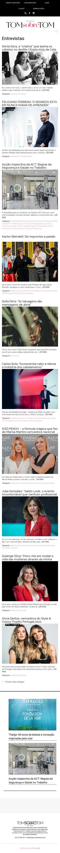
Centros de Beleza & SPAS (47, 221)
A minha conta (38, 8)
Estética (48, 224)
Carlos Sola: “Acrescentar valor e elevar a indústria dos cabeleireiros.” (29, 365)
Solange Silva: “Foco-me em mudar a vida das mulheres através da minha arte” (27, 559)
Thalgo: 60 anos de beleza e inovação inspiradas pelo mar (31, 736)
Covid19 (24, 224)
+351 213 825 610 (20, 837)
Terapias (27, 228)
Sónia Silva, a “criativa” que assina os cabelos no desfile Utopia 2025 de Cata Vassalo (29, 50)
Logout (21, 8)
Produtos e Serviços (28, 421)
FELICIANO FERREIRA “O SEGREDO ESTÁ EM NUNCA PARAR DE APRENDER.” (29, 103)
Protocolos (13, 228)
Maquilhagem (31, 226)
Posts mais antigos (13, 681)
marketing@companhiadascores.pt (35, 837)
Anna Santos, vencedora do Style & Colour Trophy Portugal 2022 (26, 620)
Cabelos (13, 94)
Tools (34, 228)
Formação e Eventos (17, 226)
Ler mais (45, 90)
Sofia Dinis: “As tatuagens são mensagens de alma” (22, 303)
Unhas (39, 228)
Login (47, 3)
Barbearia (25, 221)
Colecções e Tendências (11, 224)
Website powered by (30, 848)
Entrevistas (21, 94)
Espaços (41, 224)
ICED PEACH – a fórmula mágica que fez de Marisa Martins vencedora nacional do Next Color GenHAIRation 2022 (30, 432)
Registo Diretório (13, 3)
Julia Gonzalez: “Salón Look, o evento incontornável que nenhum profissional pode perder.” (29, 494)
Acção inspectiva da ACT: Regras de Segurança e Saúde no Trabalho (27, 166)
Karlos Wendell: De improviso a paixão (28, 236)
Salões (29, 156)
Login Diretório (30, 3)
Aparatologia (15, 221)
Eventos (5, 226)
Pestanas (40, 226)
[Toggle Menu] (57, 31)
